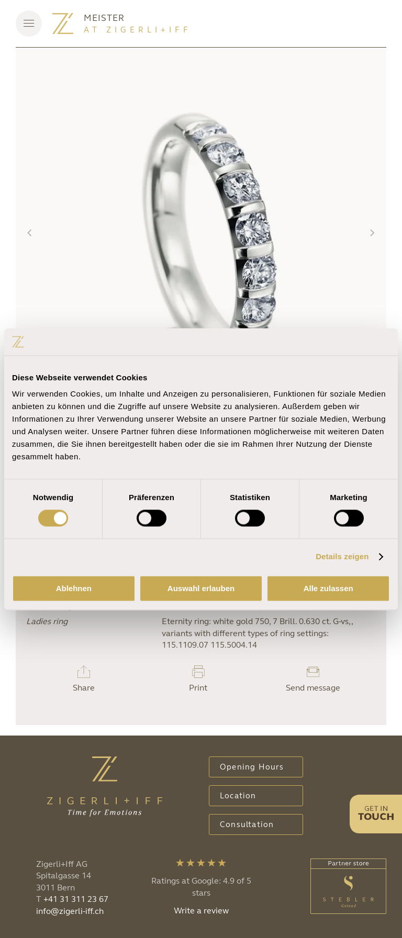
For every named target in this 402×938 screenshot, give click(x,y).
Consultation (247, 824)
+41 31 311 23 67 (75, 899)
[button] (29, 23)
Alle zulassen (328, 588)
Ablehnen (74, 588)
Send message (313, 688)
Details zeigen (342, 556)
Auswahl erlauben (201, 588)
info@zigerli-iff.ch (70, 911)
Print (198, 688)
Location (238, 795)
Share (84, 688)
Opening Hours (252, 767)
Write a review (201, 911)
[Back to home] (62, 23)
